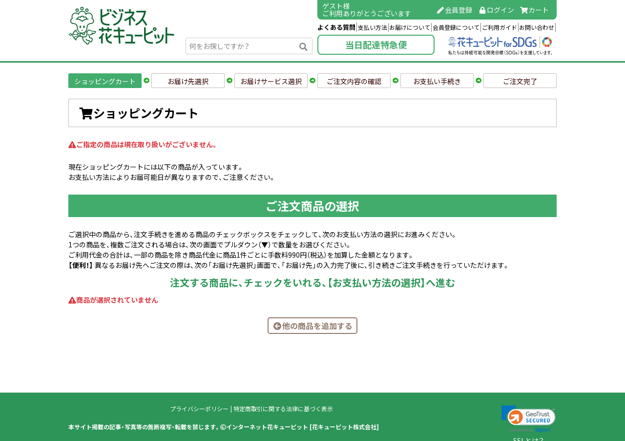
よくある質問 (336, 27)
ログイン (496, 10)
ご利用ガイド (499, 27)
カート (534, 10)
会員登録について (456, 27)
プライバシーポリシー (199, 408)
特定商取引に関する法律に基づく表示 (283, 408)
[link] (528, 419)
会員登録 (455, 10)
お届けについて (409, 27)
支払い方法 (372, 27)
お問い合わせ (536, 27)
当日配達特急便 (376, 44)
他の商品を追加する (312, 325)
